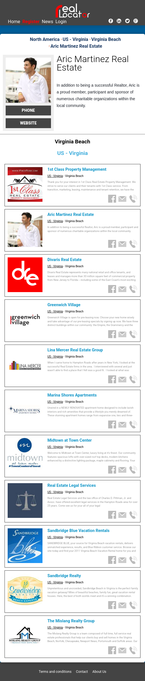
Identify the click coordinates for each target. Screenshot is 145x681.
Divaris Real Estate (64, 259)
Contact (82, 672)
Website (28, 123)
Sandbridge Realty (64, 575)
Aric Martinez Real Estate (70, 214)
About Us (99, 672)
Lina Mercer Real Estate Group (75, 350)
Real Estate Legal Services (71, 485)
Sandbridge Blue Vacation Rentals (78, 530)
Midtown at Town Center (69, 440)
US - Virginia (55, 176)
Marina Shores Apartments (72, 395)
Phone (28, 110)
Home (14, 21)
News (47, 21)
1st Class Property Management (76, 169)
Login (61, 21)
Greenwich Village (63, 305)
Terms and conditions (55, 672)
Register (30, 21)
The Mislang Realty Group (71, 621)
